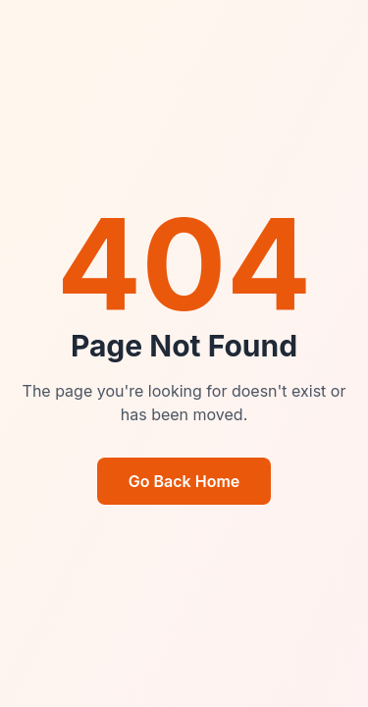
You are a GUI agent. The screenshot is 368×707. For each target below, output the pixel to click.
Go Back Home (184, 481)
